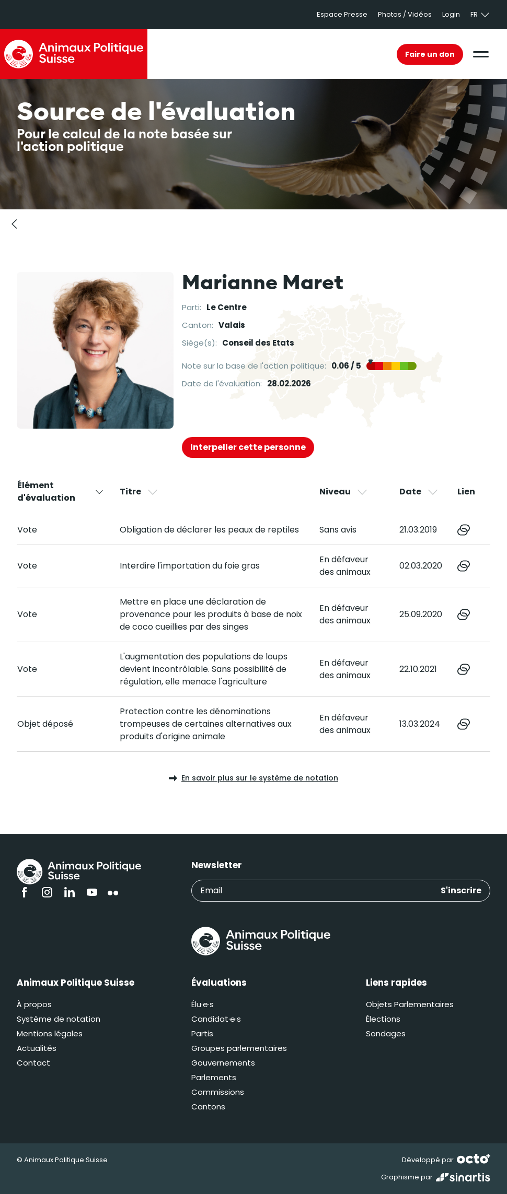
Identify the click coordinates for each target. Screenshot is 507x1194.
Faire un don (430, 54)
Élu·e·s (202, 1004)
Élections (383, 1018)
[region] (253, 615)
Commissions (217, 1091)
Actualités (36, 1048)
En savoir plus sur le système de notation (253, 778)
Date (419, 492)
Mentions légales (50, 1033)
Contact (33, 1062)
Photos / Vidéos (405, 14)
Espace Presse (342, 14)
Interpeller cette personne (248, 447)
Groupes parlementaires (239, 1048)
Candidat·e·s (216, 1018)
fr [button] (480, 14)
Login (451, 14)
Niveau (343, 492)
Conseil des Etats (258, 342)
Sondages (386, 1033)
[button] (480, 54)
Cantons (208, 1106)
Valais (231, 325)
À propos (34, 1004)
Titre (139, 492)
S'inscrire (461, 890)
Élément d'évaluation (60, 491)
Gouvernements (223, 1062)
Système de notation (58, 1018)
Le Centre (226, 307)
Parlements (213, 1077)
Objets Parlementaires (410, 1004)
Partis (202, 1033)
